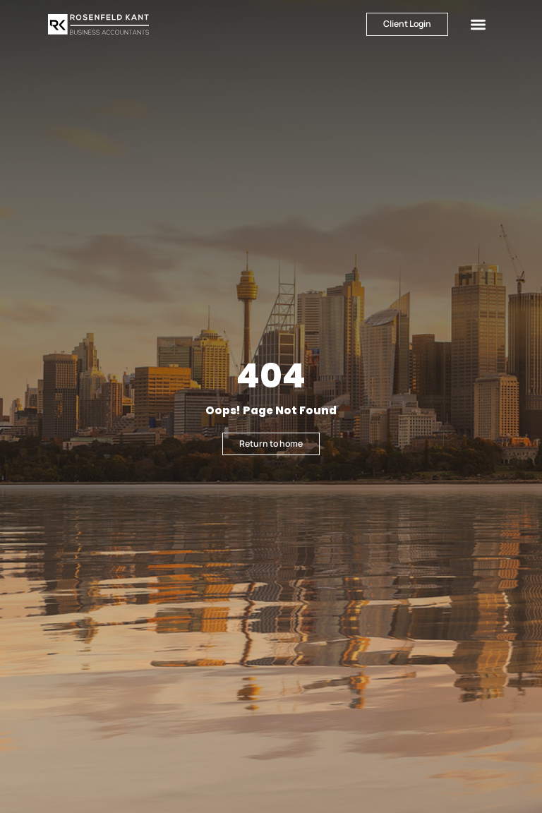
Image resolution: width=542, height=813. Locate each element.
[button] (478, 24)
